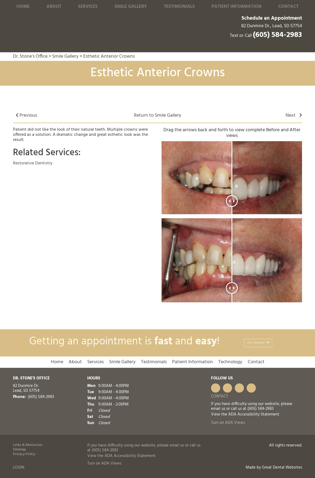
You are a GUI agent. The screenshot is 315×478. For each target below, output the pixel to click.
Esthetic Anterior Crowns (109, 56)
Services (88, 6)
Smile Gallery (131, 6)
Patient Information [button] (237, 6)
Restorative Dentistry (32, 163)
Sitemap (19, 450)
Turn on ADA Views (228, 423)
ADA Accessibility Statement (253, 414)
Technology (230, 362)
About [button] (53, 6)
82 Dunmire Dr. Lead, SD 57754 (26, 388)
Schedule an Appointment (267, 18)
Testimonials (179, 6)
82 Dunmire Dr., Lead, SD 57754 (271, 26)
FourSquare (263, 44)
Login (18, 467)
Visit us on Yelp (286, 44)
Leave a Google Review (274, 44)
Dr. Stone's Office (30, 56)
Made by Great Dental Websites (274, 467)
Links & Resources (27, 445)
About (75, 362)
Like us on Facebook (297, 44)
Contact (288, 6)
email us (218, 409)
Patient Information (192, 362)
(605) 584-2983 (277, 35)
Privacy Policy (24, 454)
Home (23, 6)
